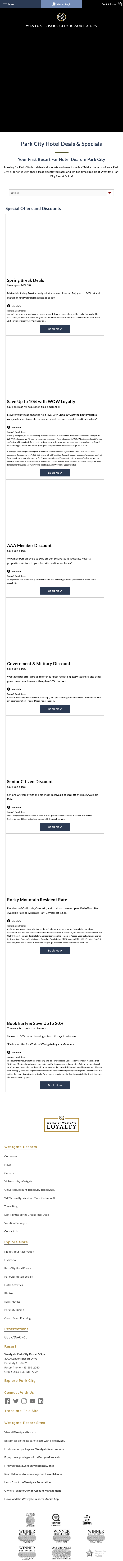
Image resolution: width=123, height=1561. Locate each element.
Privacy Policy (52, 1489)
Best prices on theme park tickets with (34, 1321)
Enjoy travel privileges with (32, 1338)
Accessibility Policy (72, 1489)
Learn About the (27, 1363)
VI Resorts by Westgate (18, 1062)
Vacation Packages (15, 1103)
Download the (31, 1379)
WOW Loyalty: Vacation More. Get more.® (29, 1078)
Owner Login (61, 4)
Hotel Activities (13, 1165)
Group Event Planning (17, 1199)
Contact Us (11, 1112)
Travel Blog (10, 1087)
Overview (10, 1140)
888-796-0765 (16, 1218)
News (7, 1045)
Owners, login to (32, 1371)
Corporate (10, 1037)
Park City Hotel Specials (18, 1157)
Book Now (55, 209)
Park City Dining (14, 1190)
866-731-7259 (29, 1252)
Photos (8, 1174)
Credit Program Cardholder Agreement (74, 1538)
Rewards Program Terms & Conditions (38, 1538)
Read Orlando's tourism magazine (33, 1354)
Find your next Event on (29, 1346)
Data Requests (92, 1489)
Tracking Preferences (81, 1493)
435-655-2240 (30, 1248)
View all (20, 1313)
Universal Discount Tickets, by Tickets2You (29, 1070)
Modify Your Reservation (19, 1132)
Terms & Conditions (32, 1489)
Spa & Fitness (12, 1182)
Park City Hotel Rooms (17, 1149)
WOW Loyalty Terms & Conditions (49, 1493)
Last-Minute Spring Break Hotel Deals (26, 1095)
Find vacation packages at (34, 1329)
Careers (9, 1053)
